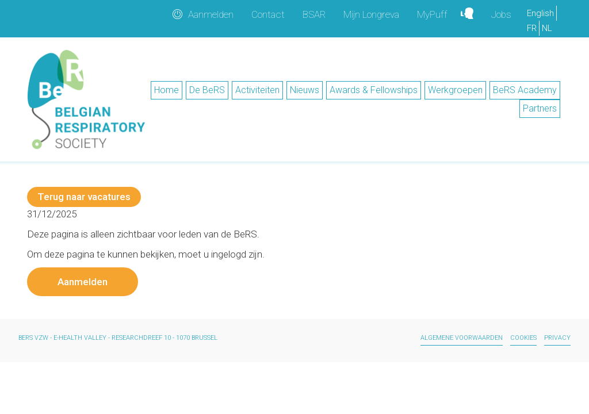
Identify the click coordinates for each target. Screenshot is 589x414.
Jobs (501, 14)
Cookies (523, 338)
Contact (268, 14)
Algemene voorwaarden (461, 338)
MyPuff (432, 14)
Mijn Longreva (371, 14)
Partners (540, 108)
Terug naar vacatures (84, 196)
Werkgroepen (455, 90)
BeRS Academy (525, 90)
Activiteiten (257, 90)
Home (166, 90)
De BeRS (207, 90)
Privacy (557, 338)
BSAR (314, 14)
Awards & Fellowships (374, 90)
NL (547, 28)
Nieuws (304, 90)
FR (532, 28)
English (540, 13)
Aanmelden (211, 14)
